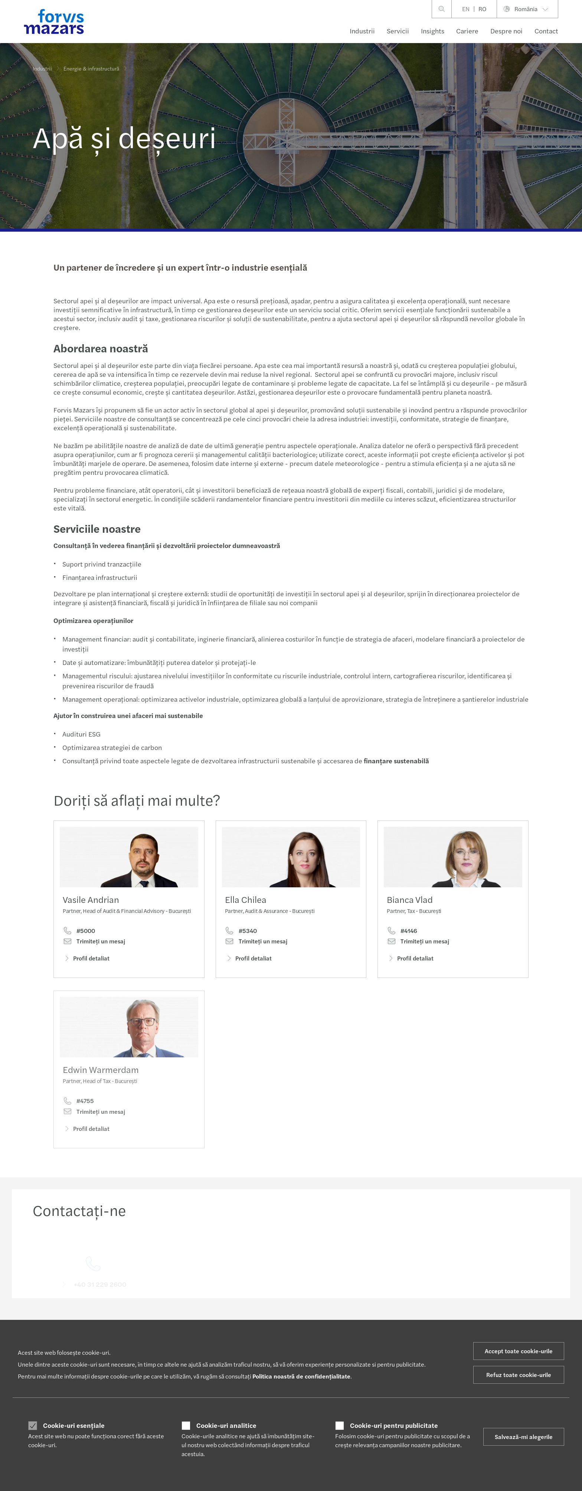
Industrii (362, 30)
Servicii (398, 30)
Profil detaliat (86, 959)
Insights (432, 30)
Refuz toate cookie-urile (518, 1374)
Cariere (467, 30)
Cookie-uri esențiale (74, 1425)
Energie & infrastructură (91, 65)
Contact (546, 30)
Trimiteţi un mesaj (94, 941)
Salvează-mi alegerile (524, 1436)
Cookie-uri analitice (226, 1425)
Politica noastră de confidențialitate (301, 1376)
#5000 (79, 931)
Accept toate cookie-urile (519, 1351)
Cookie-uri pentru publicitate (394, 1425)
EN (466, 8)
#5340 (241, 939)
